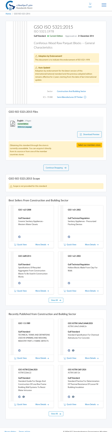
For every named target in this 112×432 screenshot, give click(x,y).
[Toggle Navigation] (104, 5)
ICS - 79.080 (48, 97)
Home (8, 14)
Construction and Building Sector (71, 91)
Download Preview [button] (89, 134)
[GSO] (19, 5)
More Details (42, 244)
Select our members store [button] (89, 145)
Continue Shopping (56, 168)
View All (56, 300)
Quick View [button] (20, 244)
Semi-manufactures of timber (71, 97)
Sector (50, 91)
